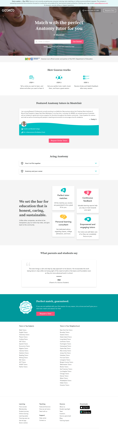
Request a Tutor (109, 10)
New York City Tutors (66, 330)
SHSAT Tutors (23, 364)
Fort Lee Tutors (64, 357)
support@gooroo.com (101, 3)
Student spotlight (65, 409)
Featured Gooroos (44, 407)
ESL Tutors (22, 360)
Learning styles (23, 416)
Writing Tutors (23, 357)
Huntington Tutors (65, 344)
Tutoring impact (64, 420)
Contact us (42, 420)
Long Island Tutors (65, 339)
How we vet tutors (44, 409)
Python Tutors (23, 367)
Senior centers (23, 423)
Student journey (24, 411)
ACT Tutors (22, 362)
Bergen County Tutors (66, 362)
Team (61, 411)
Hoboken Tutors (65, 355)
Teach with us (43, 411)
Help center (42, 418)
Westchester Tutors (65, 364)
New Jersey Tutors (65, 351)
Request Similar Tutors (59, 141)
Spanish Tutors (23, 344)
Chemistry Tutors (24, 334)
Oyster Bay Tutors (65, 348)
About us (62, 407)
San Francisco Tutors (66, 369)
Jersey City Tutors (65, 353)
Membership (23, 409)
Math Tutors (22, 330)
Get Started (77, 42)
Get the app (22, 420)
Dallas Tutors (64, 383)
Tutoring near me (24, 418)
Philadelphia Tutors (65, 380)
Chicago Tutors (64, 373)
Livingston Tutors (65, 360)
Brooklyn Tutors (64, 332)
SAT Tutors (22, 341)
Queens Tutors (64, 334)
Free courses (23, 407)
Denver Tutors (64, 376)
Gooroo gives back (65, 416)
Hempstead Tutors (65, 346)
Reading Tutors (23, 355)
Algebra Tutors (23, 348)
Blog (61, 418)
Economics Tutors (24, 346)
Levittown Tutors (65, 341)
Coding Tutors (23, 339)
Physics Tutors (23, 337)
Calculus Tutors (23, 351)
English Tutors (23, 332)
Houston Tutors (64, 385)
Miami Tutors (64, 378)
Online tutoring (23, 413)
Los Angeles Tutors (65, 371)
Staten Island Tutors (66, 337)
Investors (62, 413)
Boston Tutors (64, 367)
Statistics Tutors (24, 353)
